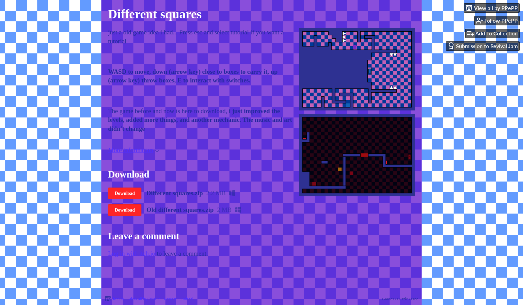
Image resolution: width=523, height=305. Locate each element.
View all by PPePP (144, 298)
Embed (186, 298)
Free (414, 298)
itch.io (118, 298)
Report (170, 298)
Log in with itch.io (131, 253)
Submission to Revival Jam (483, 45)
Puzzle (402, 298)
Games (388, 298)
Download (125, 193)
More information (133, 150)
